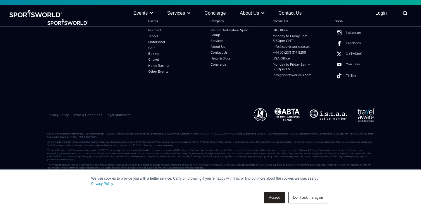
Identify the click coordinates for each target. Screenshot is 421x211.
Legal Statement (118, 115)
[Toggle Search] (405, 13)
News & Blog (220, 58)
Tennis (153, 36)
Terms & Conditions (87, 115)
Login (381, 13)
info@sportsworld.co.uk (291, 46)
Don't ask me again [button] (308, 197)
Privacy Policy (102, 184)
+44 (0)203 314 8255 (289, 52)
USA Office (281, 58)
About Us (217, 46)
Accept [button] (274, 197)
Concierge (218, 64)
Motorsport (156, 42)
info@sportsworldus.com (292, 75)
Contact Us (218, 52)
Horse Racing (158, 65)
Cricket (153, 59)
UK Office (280, 30)
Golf (151, 48)
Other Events (158, 71)
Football (154, 30)
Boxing (153, 53)
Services (216, 40)
